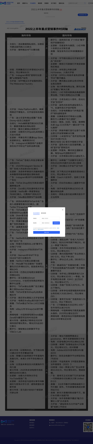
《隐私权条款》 (40, 229)
